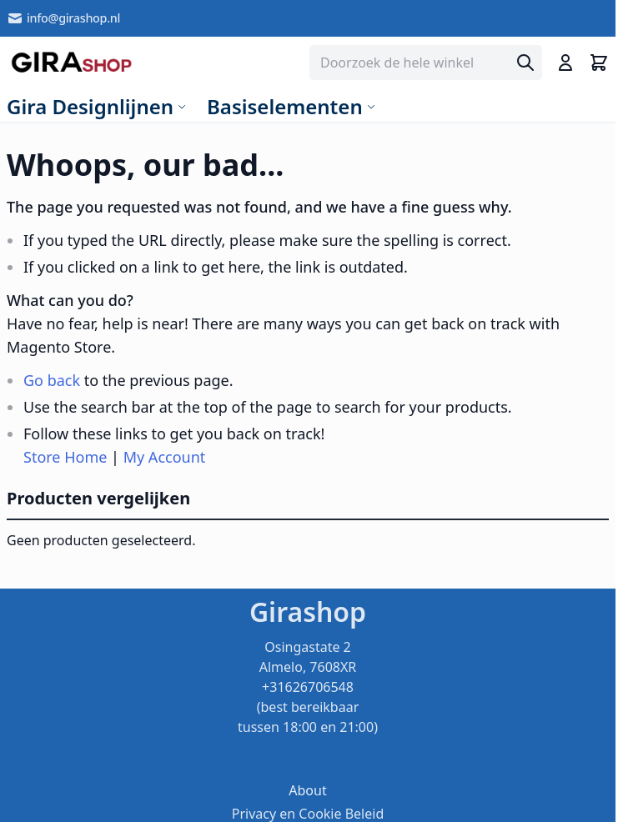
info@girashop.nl (63, 18)
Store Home (65, 457)
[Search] (525, 63)
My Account (164, 457)
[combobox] (425, 62)
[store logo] (71, 62)
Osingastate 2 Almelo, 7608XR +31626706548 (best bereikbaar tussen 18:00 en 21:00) (308, 687)
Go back (51, 380)
